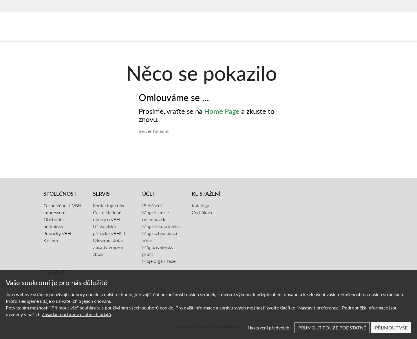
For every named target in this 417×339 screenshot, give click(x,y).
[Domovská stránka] (70, 27)
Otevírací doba (108, 240)
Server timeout (154, 131)
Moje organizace (158, 261)
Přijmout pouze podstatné (332, 327)
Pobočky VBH (57, 233)
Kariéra (50, 240)
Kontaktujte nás (108, 205)
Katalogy (200, 205)
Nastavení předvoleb (268, 327)
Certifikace (202, 212)
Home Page (221, 111)
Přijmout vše (391, 327)
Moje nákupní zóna (161, 226)
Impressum (54, 212)
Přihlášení (152, 205)
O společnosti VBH (62, 205)
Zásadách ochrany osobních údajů (76, 314)
